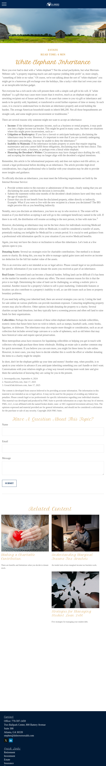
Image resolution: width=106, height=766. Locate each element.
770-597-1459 (19, 721)
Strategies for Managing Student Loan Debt (71, 613)
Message (6, 458)
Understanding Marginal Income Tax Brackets (72, 557)
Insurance (9, 763)
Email (5, 441)
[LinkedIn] (11, 740)
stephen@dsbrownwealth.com (19, 735)
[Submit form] (9, 483)
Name (5, 424)
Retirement (9, 752)
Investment (9, 756)
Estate (7, 759)
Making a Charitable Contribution (18, 557)
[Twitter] (6, 740)
